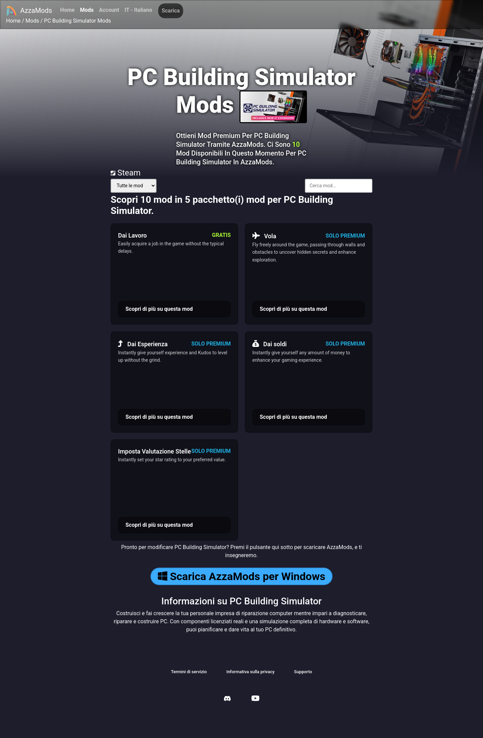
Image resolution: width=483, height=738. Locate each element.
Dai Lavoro (132, 235)
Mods (86, 10)
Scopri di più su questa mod (159, 309)
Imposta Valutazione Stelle (154, 451)
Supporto (303, 671)
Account (109, 10)
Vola (264, 236)
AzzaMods (29, 10)
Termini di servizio (189, 671)
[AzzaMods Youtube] (255, 699)
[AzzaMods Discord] (227, 699)
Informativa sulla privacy (250, 671)
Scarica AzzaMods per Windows (241, 576)
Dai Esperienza (143, 344)
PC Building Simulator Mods (77, 21)
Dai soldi (269, 344)
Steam (126, 172)
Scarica (171, 10)
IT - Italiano (138, 10)
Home (67, 10)
